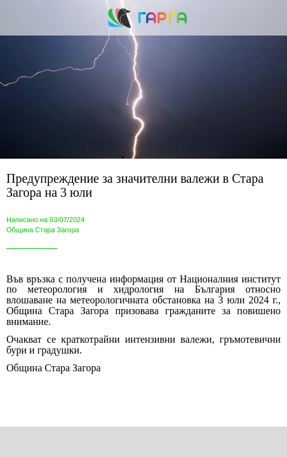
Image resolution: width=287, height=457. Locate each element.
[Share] (77, 442)
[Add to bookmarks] (210, 442)
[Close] (17, 17)
